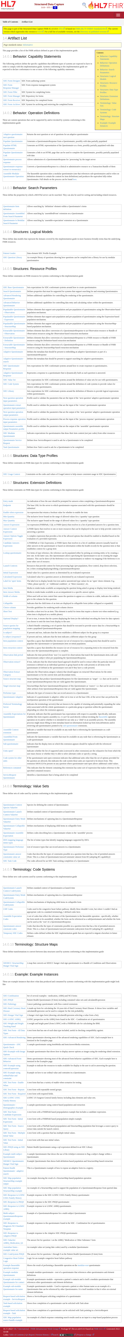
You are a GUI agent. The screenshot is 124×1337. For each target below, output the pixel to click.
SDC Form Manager (11, 96)
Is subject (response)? (12, 637)
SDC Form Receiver (11, 100)
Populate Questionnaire (13, 141)
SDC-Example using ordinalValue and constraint (11, 1075)
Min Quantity (8, 516)
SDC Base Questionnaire (13, 287)
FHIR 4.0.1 (98, 1329)
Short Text (7, 611)
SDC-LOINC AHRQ (11, 1019)
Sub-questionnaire (10, 744)
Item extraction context (12, 648)
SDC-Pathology (9, 1004)
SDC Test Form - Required (14, 1094)
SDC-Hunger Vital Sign (13, 1015)
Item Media (8, 588)
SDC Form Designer (11, 81)
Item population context (13, 641)
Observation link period (13, 655)
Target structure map (11, 686)
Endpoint (7, 505)
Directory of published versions (93, 31)
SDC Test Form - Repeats (13, 1089)
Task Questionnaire (11, 447)
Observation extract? (11, 662)
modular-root (83, 1265)
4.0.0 (39, 31)
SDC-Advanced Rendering (14, 1037)
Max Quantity (9, 520)
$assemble (103, 717)
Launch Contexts (10, 566)
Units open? (8, 751)
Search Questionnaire (12, 291)
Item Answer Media (11, 592)
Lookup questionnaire (12, 553)
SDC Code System (11, 384)
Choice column (9, 607)
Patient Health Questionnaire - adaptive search (13, 1171)
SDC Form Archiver (11, 104)
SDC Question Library (12, 257)
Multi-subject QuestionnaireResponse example (13, 1216)
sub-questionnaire (70, 726)
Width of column (10, 596)
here (74, 179)
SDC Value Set (9, 380)
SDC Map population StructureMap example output (12, 1181)
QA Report (29, 1335)
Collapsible (8, 603)
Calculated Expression (12, 577)
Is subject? (7, 632)
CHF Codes (8, 909)
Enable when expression (13, 512)
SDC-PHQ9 (8, 1000)
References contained (12, 768)
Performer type (9, 693)
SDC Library (8, 391)
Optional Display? (10, 618)
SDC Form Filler (10, 92)
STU (61, 29)
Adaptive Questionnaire (13, 352)
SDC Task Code (10, 861)
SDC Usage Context (11, 474)
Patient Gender (9, 253)
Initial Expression (10, 572)
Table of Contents (16, 1335)
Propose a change (84, 1335)
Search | (56, 1335)
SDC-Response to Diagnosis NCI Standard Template (13, 1226)
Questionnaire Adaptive (13, 697)
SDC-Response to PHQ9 (13, 1202)
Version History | (43, 1335)
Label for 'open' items (12, 581)
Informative (28, 45)
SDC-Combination (11, 996)
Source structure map (12, 679)
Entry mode (8, 501)
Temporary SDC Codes (13, 933)
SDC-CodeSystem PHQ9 (13, 1254)
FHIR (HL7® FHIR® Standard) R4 (90, 29)
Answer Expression (11, 525)
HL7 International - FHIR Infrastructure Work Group (36, 1329)
